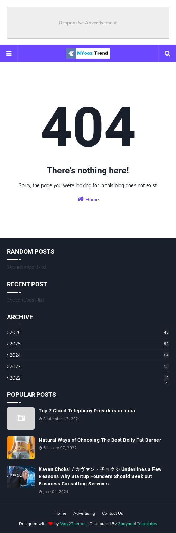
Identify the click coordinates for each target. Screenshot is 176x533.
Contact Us (112, 513)
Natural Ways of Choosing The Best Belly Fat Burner (100, 440)
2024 (89, 355)
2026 (89, 332)
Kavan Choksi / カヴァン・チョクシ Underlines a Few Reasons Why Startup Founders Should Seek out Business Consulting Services (100, 476)
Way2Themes (73, 523)
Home (88, 199)
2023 (89, 366)
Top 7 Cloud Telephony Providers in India (87, 410)
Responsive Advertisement (88, 23)
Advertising (84, 513)
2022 (89, 378)
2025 (89, 343)
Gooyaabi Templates (137, 523)
